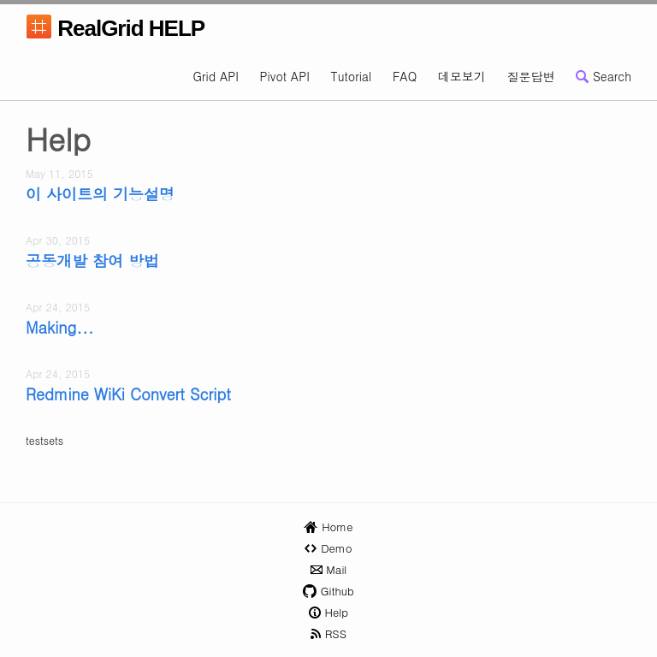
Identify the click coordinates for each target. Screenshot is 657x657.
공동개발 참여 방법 (92, 261)
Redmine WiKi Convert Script (128, 394)
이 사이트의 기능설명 (100, 194)
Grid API (216, 76)
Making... (60, 327)
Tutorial (350, 76)
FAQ (405, 76)
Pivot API (285, 76)
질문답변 (531, 76)
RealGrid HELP (115, 30)
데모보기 (462, 76)
